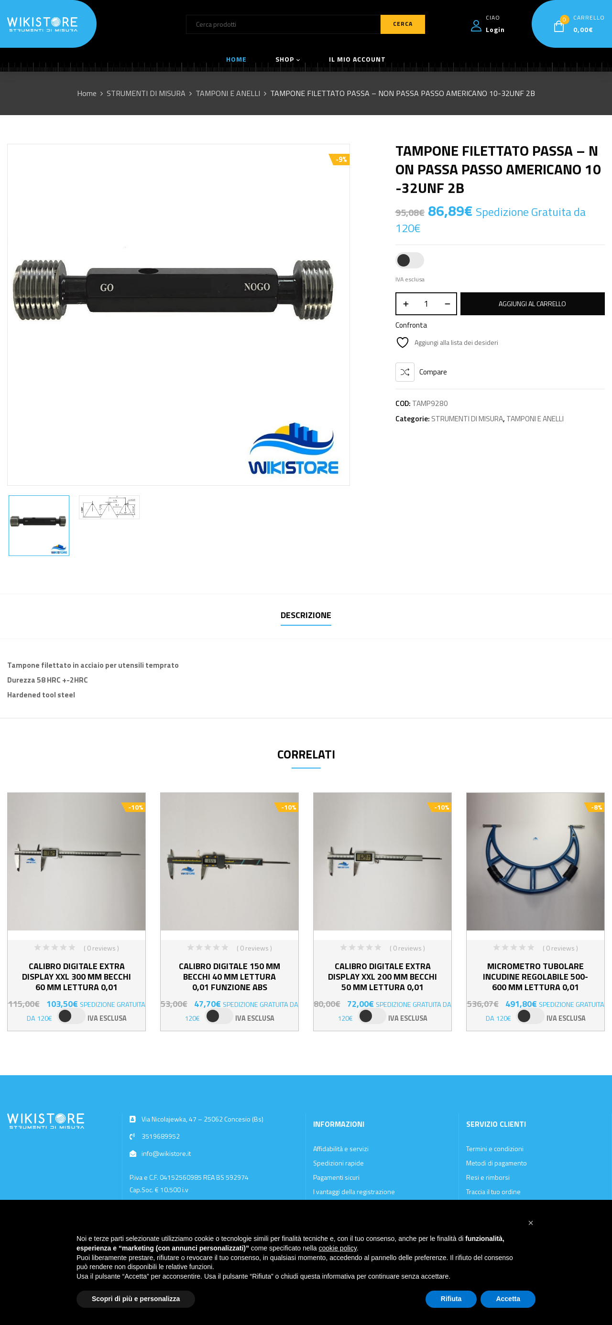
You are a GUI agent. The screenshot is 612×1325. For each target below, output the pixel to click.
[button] (530, 1222)
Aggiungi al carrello (532, 304)
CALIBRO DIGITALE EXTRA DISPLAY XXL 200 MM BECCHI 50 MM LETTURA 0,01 (382, 977)
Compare (433, 371)
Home (87, 93)
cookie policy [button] (338, 1248)
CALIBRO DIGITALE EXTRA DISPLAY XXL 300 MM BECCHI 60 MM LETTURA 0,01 (76, 977)
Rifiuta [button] (451, 1299)
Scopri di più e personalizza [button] (136, 1299)
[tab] (306, 616)
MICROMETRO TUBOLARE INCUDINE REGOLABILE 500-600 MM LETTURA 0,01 (535, 977)
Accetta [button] (508, 1299)
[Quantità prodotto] (426, 303)
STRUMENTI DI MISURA (146, 93)
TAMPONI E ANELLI (228, 93)
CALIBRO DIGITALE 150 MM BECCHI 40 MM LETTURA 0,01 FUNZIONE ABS (229, 977)
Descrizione (306, 615)
